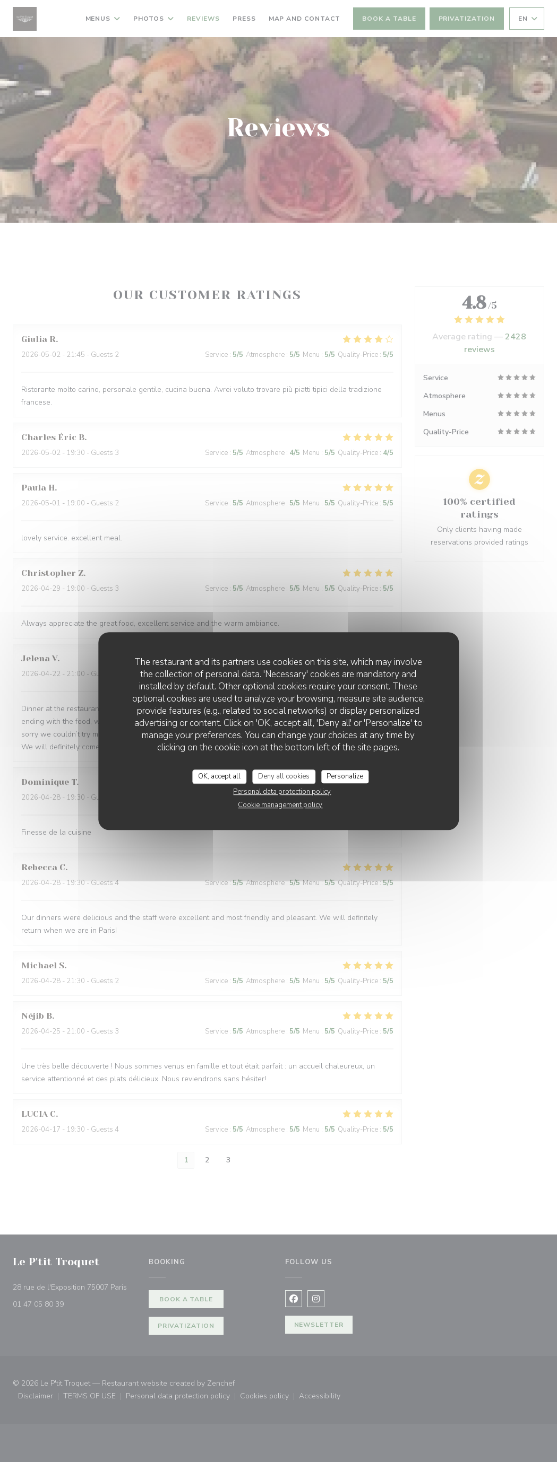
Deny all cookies (284, 776)
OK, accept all (219, 776)
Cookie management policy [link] (280, 805)
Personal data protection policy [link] (282, 791)
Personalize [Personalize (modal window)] (345, 776)
